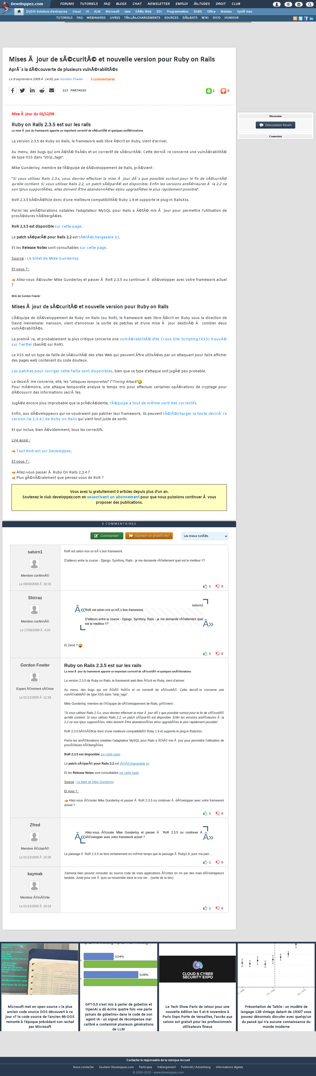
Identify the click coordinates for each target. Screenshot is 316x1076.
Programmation (177, 12)
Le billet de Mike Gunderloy (53, 262)
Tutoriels (88, 4)
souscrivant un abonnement (113, 500)
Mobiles (226, 12)
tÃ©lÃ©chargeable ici (99, 240)
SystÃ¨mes (244, 12)
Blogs (121, 4)
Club (235, 4)
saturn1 (35, 562)
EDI (159, 12)
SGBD (197, 12)
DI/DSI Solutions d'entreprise (46, 12)
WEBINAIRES (96, 18)
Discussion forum (275, 125)
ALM (97, 12)
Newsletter (158, 4)
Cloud (77, 12)
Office (211, 12)
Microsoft (112, 12)
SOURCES (171, 18)
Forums (67, 4)
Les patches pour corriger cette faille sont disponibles (62, 374)
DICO (216, 18)
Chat (137, 4)
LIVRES (115, 18)
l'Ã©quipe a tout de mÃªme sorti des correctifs (153, 406)
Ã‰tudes (201, 4)
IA (87, 12)
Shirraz (35, 607)
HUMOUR (232, 18)
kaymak (35, 883)
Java (127, 12)
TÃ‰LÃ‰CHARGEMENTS (142, 18)
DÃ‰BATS (189, 18)
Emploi (181, 4)
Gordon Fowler (71, 82)
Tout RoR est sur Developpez (43, 454)
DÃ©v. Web (143, 12)
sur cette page (68, 230)
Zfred (35, 834)
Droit (220, 4)
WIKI (205, 18)
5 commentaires (103, 83)
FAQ (106, 4)
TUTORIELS (64, 18)
